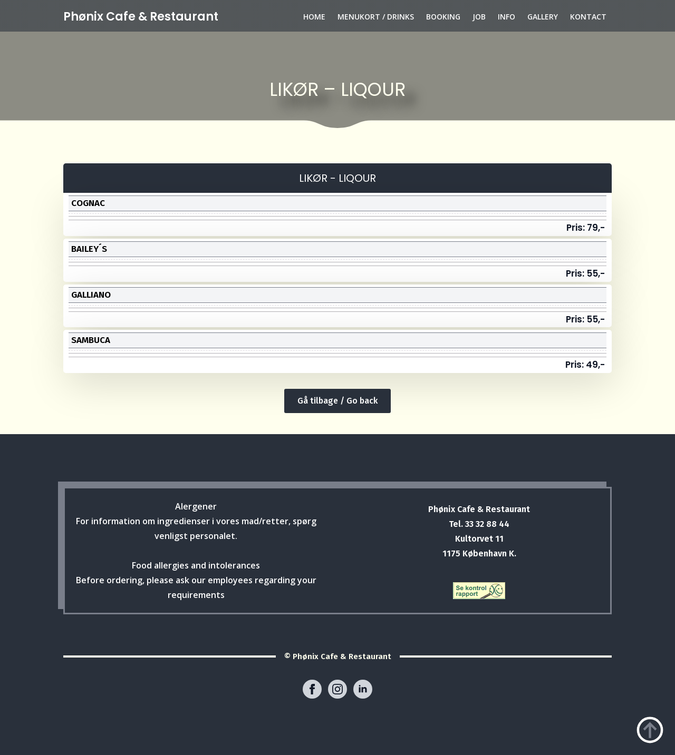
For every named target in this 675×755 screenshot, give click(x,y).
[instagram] (337, 689)
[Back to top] (649, 729)
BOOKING (443, 17)
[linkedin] (362, 689)
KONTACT (588, 17)
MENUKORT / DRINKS (376, 17)
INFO (506, 17)
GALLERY (542, 17)
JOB (479, 17)
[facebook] (312, 689)
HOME (314, 17)
